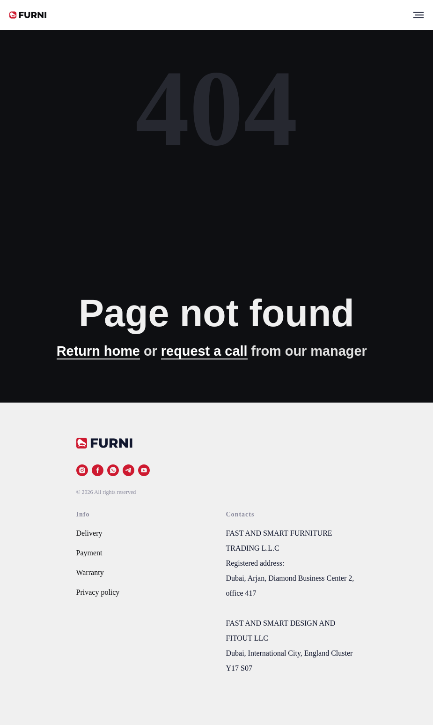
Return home (98, 351)
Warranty (90, 572)
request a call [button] (204, 351)
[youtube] (144, 470)
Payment (89, 553)
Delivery (89, 533)
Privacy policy (98, 592)
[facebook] (97, 470)
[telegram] (128, 470)
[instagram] (82, 470)
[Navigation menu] (418, 15)
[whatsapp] (113, 470)
